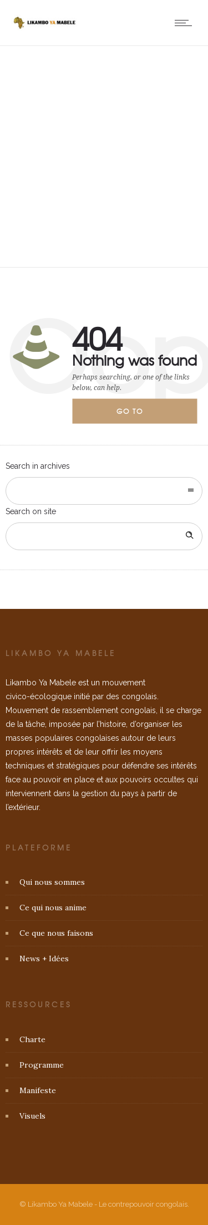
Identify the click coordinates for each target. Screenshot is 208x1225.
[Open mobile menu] (186, 23)
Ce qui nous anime (53, 908)
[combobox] (104, 491)
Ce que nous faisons (56, 933)
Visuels (32, 1116)
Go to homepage (139, 415)
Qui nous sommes (52, 882)
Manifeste (37, 1090)
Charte (32, 1039)
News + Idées (44, 958)
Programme (41, 1065)
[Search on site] (104, 536)
